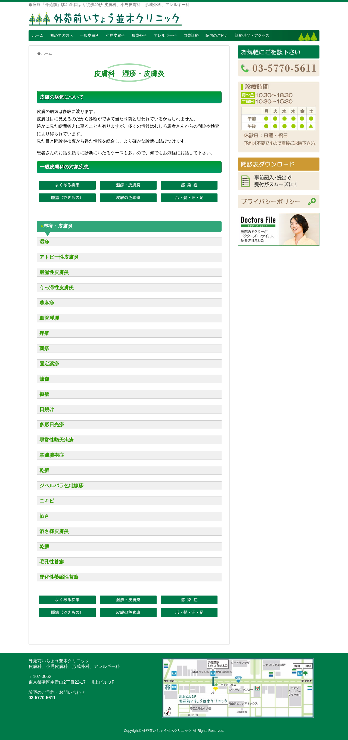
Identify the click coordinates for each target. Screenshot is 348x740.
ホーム (38, 35)
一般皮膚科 (89, 35)
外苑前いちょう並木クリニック (167, 731)
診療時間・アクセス (252, 35)
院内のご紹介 (217, 35)
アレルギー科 (165, 35)
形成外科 (139, 35)
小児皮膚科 (115, 35)
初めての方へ (61, 35)
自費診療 (191, 35)
